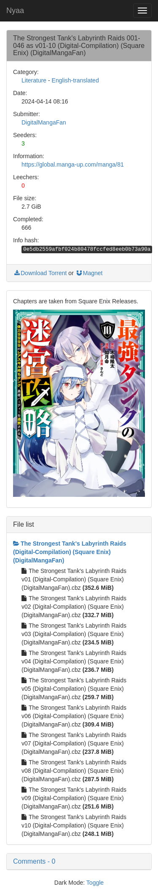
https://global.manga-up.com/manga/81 (72, 164)
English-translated (75, 80)
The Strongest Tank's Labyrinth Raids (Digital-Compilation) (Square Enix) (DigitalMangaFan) (69, 552)
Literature (33, 80)
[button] (79, 861)
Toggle (95, 882)
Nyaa (15, 10)
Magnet (89, 273)
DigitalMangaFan (43, 122)
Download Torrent (40, 273)
